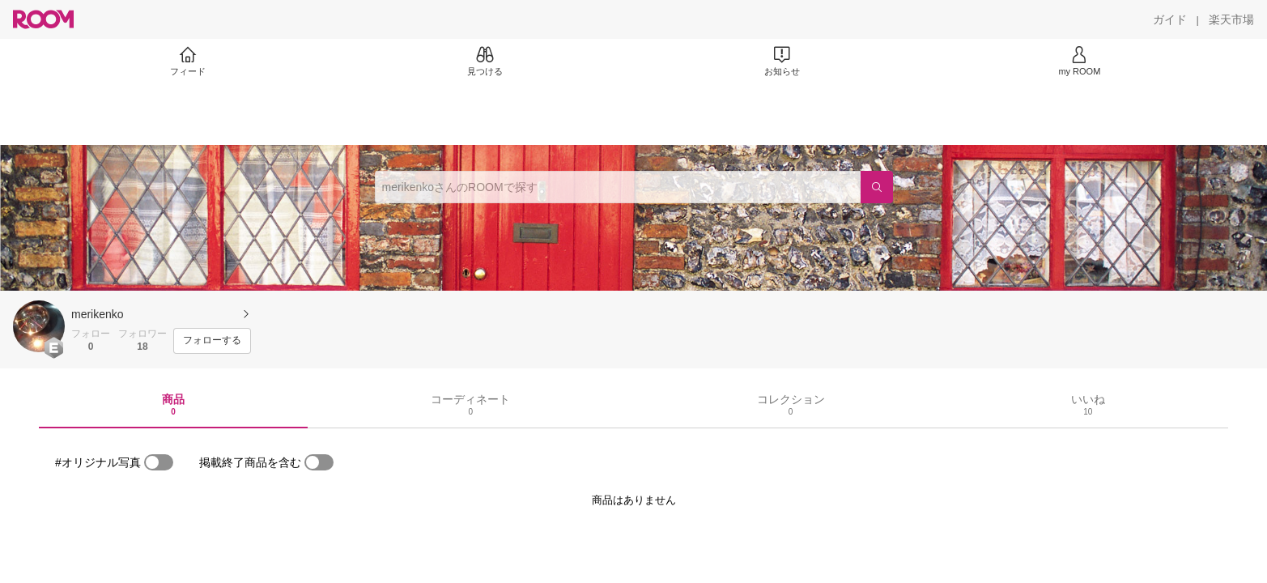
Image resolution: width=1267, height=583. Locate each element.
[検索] (877, 187)
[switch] (158, 462)
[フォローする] (212, 341)
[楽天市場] (1231, 19)
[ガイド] (1170, 19)
